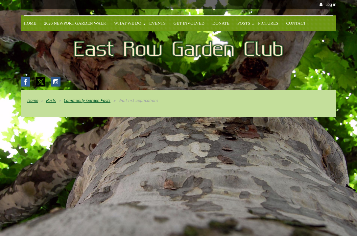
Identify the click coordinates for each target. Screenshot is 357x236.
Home (32, 100)
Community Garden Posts (87, 100)
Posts (51, 100)
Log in (330, 4)
